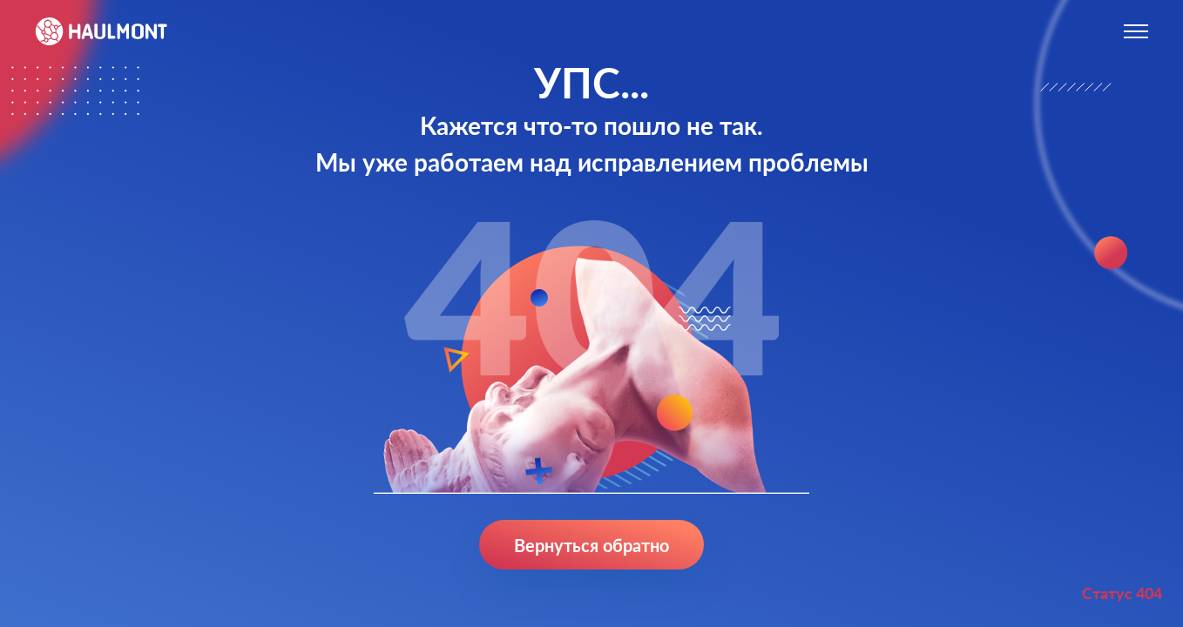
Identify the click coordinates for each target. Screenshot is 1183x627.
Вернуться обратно (591, 545)
